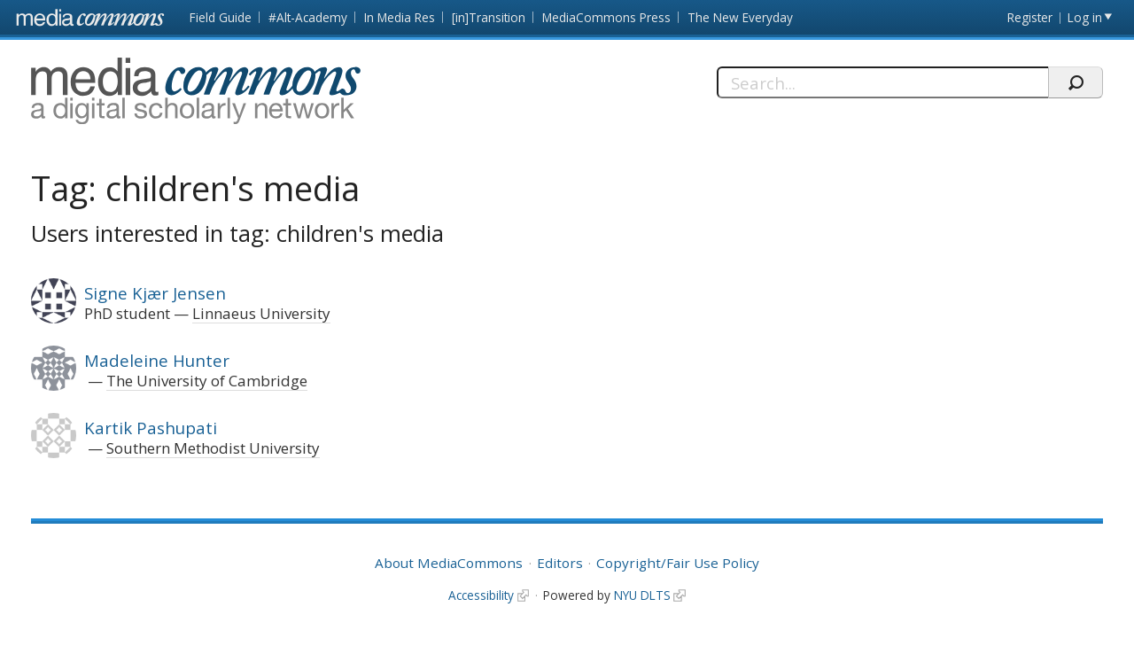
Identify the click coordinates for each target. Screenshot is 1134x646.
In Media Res (399, 17)
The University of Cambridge (206, 380)
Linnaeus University (261, 313)
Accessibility (481, 595)
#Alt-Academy (307, 17)
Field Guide (221, 17)
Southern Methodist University (213, 448)
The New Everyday (740, 17)
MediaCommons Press (606, 17)
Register (1029, 17)
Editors (560, 563)
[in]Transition (488, 17)
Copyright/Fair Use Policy (677, 563)
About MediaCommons (449, 563)
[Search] (882, 82)
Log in (1085, 17)
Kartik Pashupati (150, 427)
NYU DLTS (642, 595)
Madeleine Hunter (156, 360)
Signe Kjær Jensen (155, 293)
